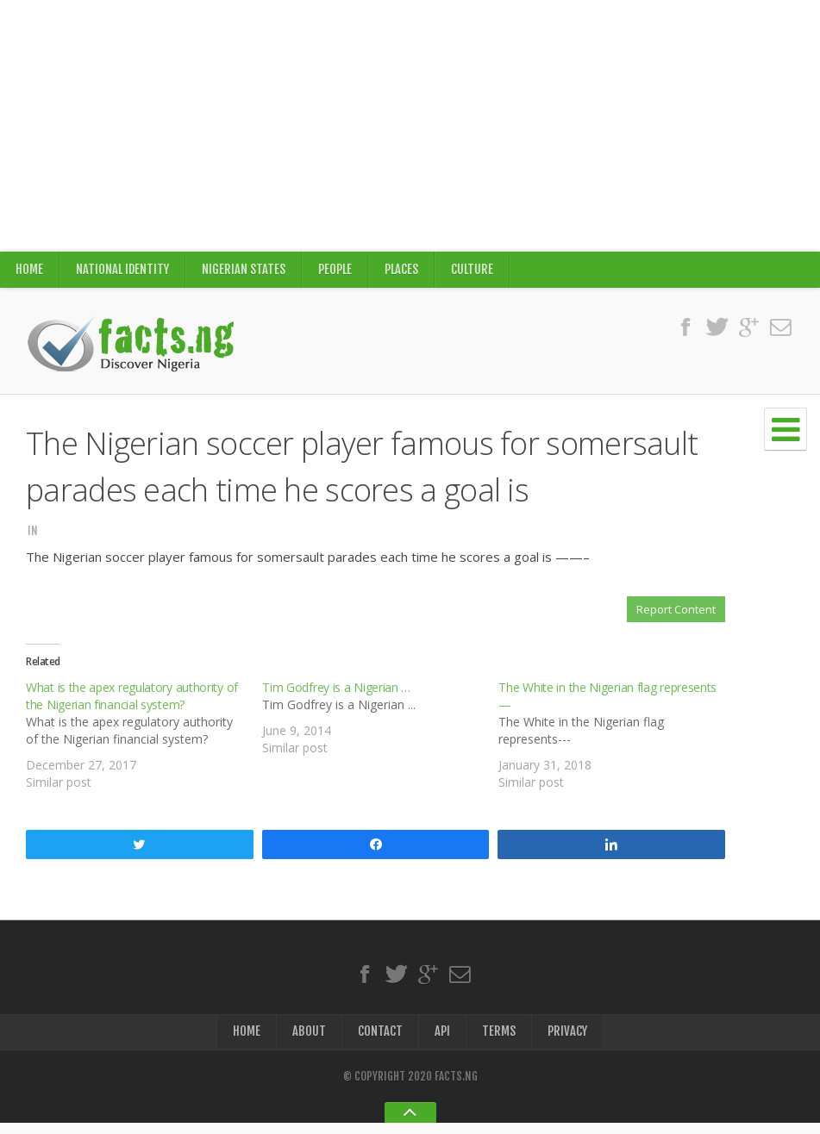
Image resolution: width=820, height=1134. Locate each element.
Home (29, 272)
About (309, 1041)
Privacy (568, 1041)
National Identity (124, 272)
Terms (499, 1041)
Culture (476, 272)
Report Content (676, 614)
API (442, 1041)
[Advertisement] (410, 125)
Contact (380, 1041)
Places (405, 272)
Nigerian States (246, 272)
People (338, 272)
